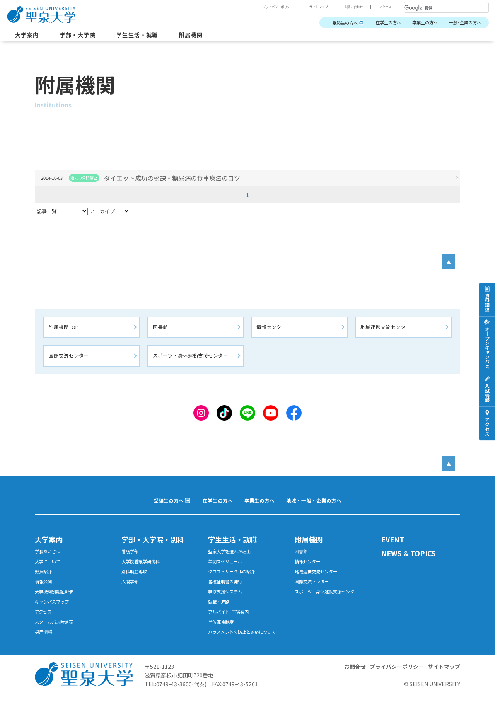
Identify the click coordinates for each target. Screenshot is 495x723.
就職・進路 (220, 617)
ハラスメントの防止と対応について (245, 654)
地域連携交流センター (387, 331)
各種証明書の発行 (228, 594)
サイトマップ (308, 6)
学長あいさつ (50, 560)
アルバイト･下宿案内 (232, 628)
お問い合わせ (348, 6)
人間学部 (131, 594)
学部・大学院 (83, 36)
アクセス (383, 6)
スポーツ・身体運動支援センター (193, 360)
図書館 (161, 331)
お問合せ (355, 693)
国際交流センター (70, 360)
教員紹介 (45, 583)
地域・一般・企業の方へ (317, 508)
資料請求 (487, 302)
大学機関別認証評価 (57, 605)
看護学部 (131, 560)
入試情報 (487, 393)
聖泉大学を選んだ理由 (233, 560)
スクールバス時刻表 (57, 639)
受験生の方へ (327, 23)
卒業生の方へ (417, 23)
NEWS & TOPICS (412, 563)
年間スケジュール (228, 572)
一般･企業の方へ (462, 23)
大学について (50, 572)
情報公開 (45, 594)
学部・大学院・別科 (158, 547)
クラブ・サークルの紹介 (235, 583)
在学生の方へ (376, 23)
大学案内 (28, 36)
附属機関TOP (65, 331)
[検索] (437, 7)
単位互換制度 (223, 639)
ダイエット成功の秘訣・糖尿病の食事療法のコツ (182, 177)
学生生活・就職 (148, 36)
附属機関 (206, 36)
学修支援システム (228, 605)
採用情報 (45, 650)
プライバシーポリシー (261, 6)
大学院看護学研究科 (144, 572)
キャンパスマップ (55, 617)
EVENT (394, 547)
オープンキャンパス (487, 347)
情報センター (272, 331)
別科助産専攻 (136, 583)
